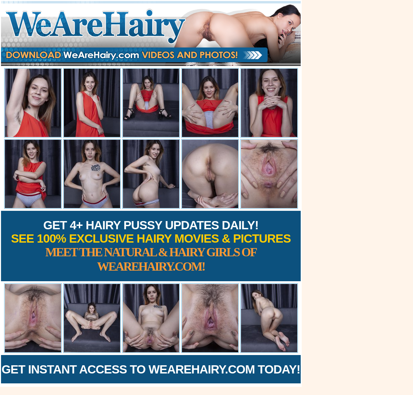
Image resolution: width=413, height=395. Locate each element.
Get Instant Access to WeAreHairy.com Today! (151, 369)
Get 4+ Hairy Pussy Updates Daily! (151, 245)
